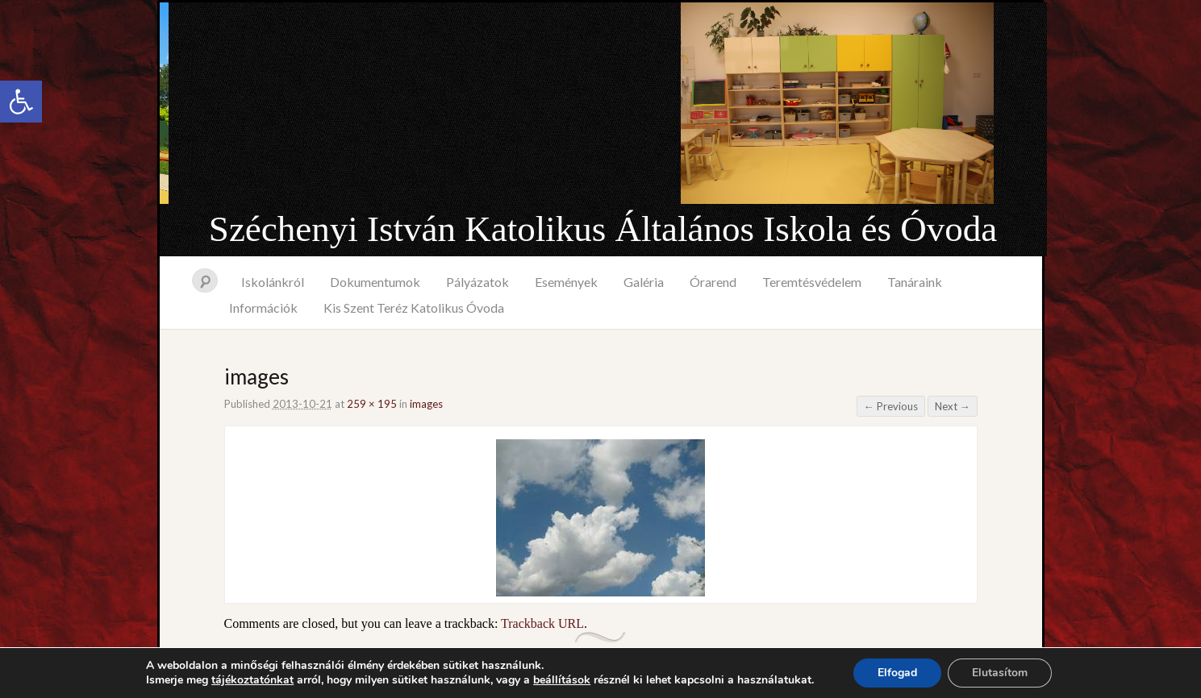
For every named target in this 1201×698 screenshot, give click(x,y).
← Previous (891, 406)
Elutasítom (1000, 672)
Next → (952, 406)
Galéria (643, 281)
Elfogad (897, 672)
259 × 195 (372, 403)
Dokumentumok (375, 281)
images (426, 403)
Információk (263, 307)
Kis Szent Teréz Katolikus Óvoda (413, 307)
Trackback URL (542, 623)
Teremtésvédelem (811, 281)
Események (566, 281)
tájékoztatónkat (252, 680)
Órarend (713, 281)
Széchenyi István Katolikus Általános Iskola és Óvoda (603, 229)
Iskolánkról (272, 281)
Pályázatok (477, 281)
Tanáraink (914, 281)
